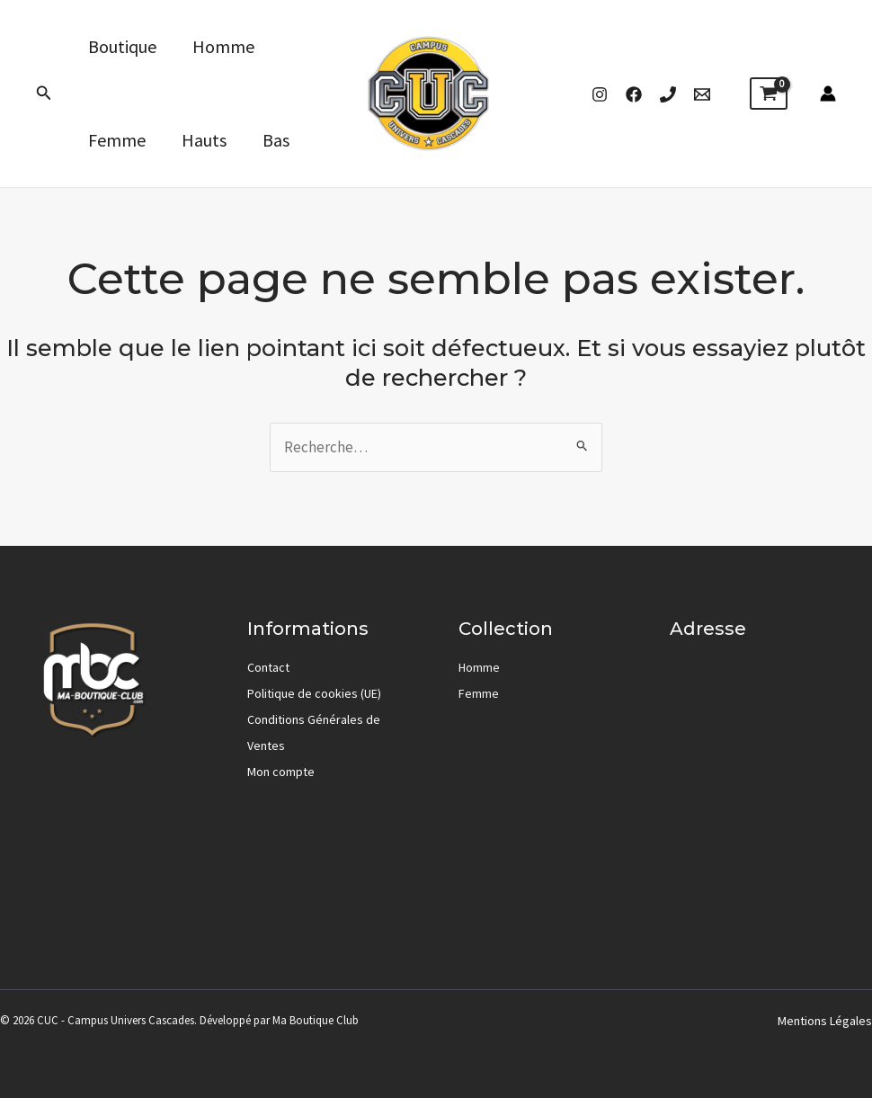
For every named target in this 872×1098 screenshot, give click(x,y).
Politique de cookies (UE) (314, 693)
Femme (117, 140)
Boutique (122, 46)
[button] (44, 93)
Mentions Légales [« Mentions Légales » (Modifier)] (825, 1021)
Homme (223, 46)
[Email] (702, 94)
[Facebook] (634, 94)
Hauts (204, 140)
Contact (268, 667)
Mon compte (281, 771)
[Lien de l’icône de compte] (828, 93)
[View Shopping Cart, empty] (768, 93)
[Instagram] (600, 94)
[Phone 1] (668, 94)
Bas (275, 140)
